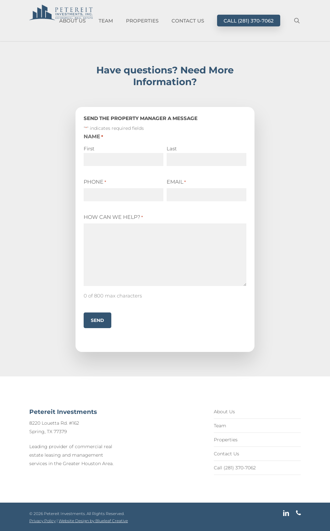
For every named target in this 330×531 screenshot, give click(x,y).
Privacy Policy (42, 520)
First (89, 148)
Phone (95, 182)
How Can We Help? (113, 217)
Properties (226, 440)
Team (220, 426)
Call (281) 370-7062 (235, 468)
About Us (224, 412)
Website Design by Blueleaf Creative (93, 520)
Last (172, 148)
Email (176, 182)
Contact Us (226, 454)
